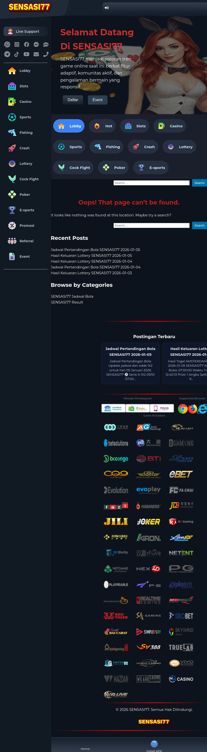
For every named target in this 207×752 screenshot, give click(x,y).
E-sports (20, 210)
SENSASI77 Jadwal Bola (72, 296)
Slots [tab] (134, 126)
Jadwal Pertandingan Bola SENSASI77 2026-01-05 (95, 249)
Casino (18, 102)
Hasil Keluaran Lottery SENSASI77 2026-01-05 (91, 255)
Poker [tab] (113, 167)
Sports (18, 117)
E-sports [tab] (150, 167)
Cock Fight (22, 179)
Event (18, 257)
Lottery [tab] (179, 147)
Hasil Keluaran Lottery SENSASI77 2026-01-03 (91, 273)
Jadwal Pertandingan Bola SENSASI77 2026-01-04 (96, 267)
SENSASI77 (139, 709)
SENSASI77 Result (67, 302)
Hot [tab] (102, 126)
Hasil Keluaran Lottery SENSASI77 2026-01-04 (91, 261)
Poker (18, 195)
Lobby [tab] (69, 126)
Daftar (73, 100)
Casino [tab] (170, 126)
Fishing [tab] (106, 147)
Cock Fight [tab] (73, 167)
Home (85, 745)
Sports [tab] (69, 147)
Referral (20, 241)
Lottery (19, 164)
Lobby (18, 71)
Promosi (20, 226)
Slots (17, 86)
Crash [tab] (143, 147)
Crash (17, 148)
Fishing (19, 133)
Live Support (22, 31)
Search (199, 183)
